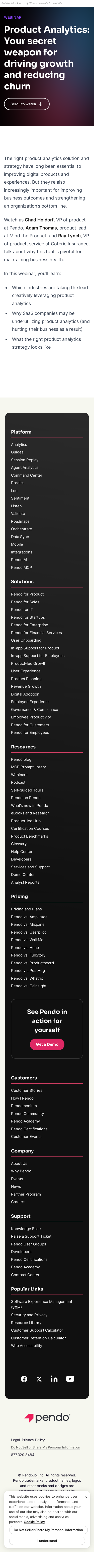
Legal (15, 1440)
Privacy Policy (33, 1440)
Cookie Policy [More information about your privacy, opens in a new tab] (34, 1522)
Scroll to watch (27, 104)
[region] (47, 1519)
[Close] (86, 1497)
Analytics (19, 444)
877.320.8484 (22, 1454)
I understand (47, 1541)
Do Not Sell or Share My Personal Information (48, 1530)
